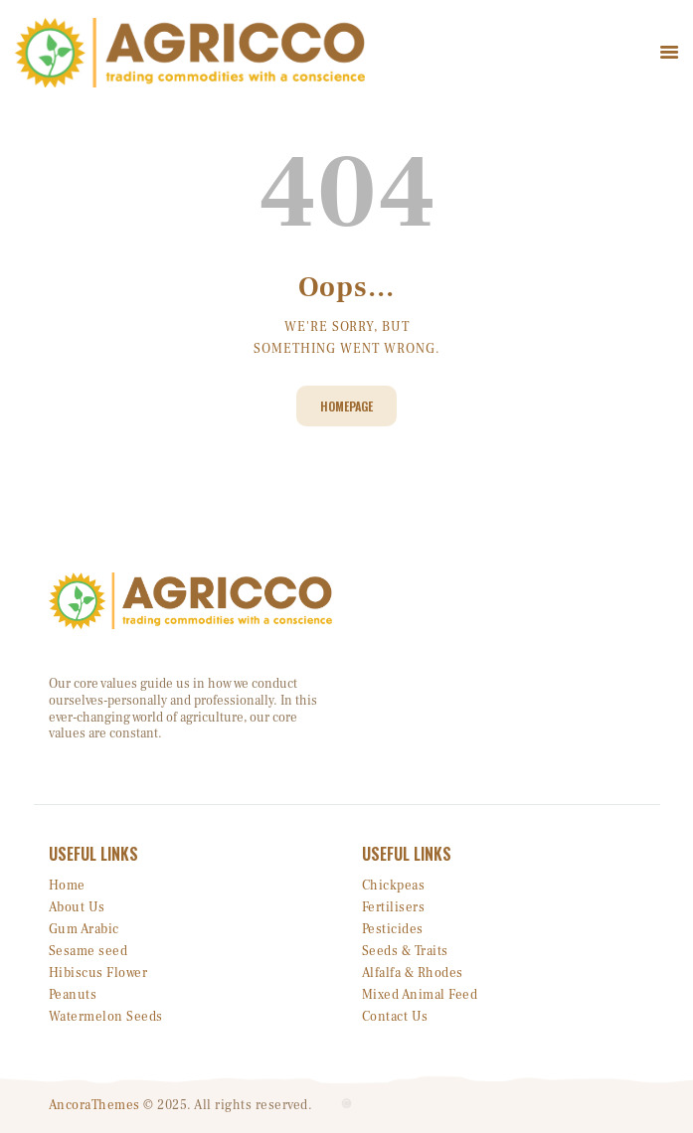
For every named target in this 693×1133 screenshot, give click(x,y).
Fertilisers (394, 907)
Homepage (346, 406)
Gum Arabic (84, 929)
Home (67, 885)
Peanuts (73, 995)
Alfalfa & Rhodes (412, 973)
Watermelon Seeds (106, 1017)
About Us (77, 907)
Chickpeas (394, 885)
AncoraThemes (94, 1105)
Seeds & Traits (405, 951)
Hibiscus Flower (98, 973)
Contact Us (395, 1017)
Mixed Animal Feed (420, 995)
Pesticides (393, 929)
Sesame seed (88, 951)
